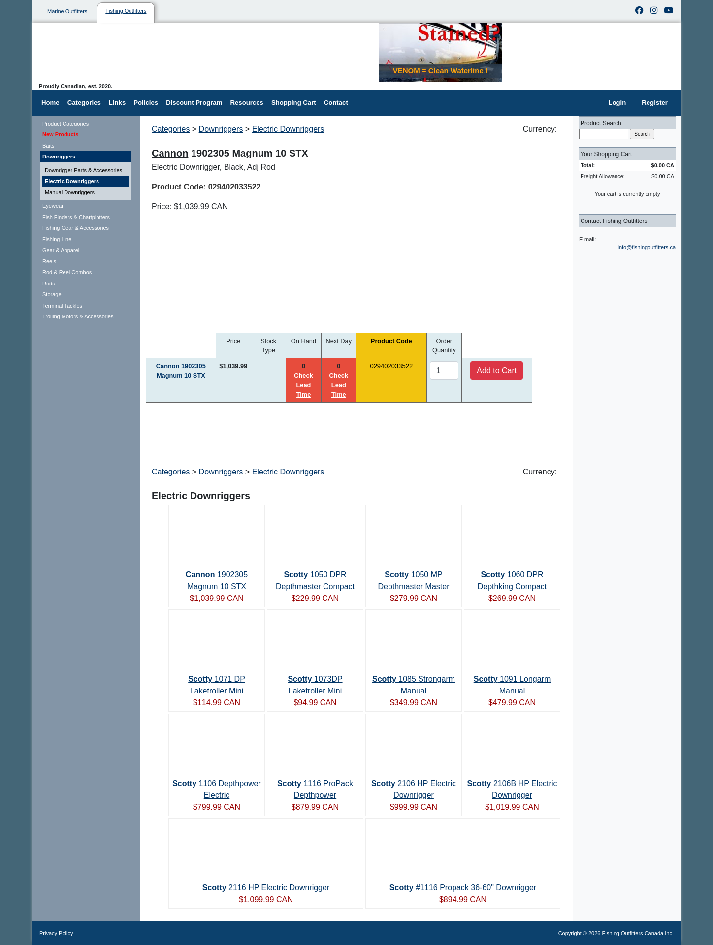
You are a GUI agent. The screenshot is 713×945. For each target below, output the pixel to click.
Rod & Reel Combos (67, 272)
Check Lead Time (303, 385)
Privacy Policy (56, 933)
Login (617, 102)
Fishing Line (56, 239)
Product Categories (65, 123)
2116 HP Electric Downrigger (265, 887)
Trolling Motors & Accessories (77, 316)
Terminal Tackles (62, 306)
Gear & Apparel (60, 250)
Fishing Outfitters (125, 11)
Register (655, 102)
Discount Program (194, 102)
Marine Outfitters (67, 11)
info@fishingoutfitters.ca (646, 247)
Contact (336, 102)
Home (50, 102)
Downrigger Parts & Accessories (83, 170)
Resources (246, 102)
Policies (145, 102)
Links (117, 102)
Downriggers (58, 156)
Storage (52, 294)
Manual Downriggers (70, 192)
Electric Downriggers (72, 181)
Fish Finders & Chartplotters (76, 217)
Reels (49, 261)
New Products (60, 134)
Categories (84, 102)
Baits (48, 146)
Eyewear (53, 206)
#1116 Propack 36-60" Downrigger (462, 887)
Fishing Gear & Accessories (75, 228)
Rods (48, 283)
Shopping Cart (293, 102)
